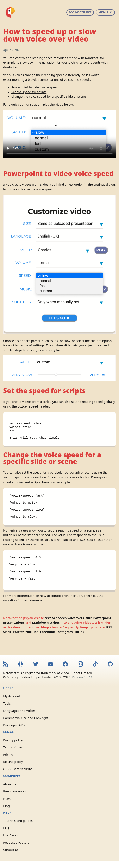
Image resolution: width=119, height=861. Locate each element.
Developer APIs (14, 725)
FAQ (6, 828)
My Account (80, 12)
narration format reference (22, 612)
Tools (7, 703)
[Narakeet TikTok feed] (95, 664)
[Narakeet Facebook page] (65, 664)
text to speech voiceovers (64, 630)
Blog (6, 806)
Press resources (14, 791)
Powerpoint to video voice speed (34, 87)
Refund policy (13, 762)
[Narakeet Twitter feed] (35, 664)
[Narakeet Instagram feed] (80, 664)
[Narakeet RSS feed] (5, 664)
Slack (7, 643)
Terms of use (12, 747)
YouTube (31, 643)
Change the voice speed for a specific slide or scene (48, 96)
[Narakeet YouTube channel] (50, 664)
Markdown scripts (46, 634)
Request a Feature (16, 842)
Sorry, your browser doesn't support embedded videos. (59, 134)
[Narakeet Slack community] (20, 664)
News (7, 798)
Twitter (18, 643)
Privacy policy (13, 740)
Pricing (8, 754)
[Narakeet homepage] (10, 12)
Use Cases (10, 835)
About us (9, 784)
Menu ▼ (105, 12)
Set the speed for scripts (28, 92)
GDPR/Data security (17, 769)
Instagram (65, 643)
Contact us (11, 850)
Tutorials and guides (18, 821)
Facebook (47, 643)
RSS (109, 639)
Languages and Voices (19, 710)
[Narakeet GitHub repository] (110, 664)
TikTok (79, 643)
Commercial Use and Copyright (25, 718)
